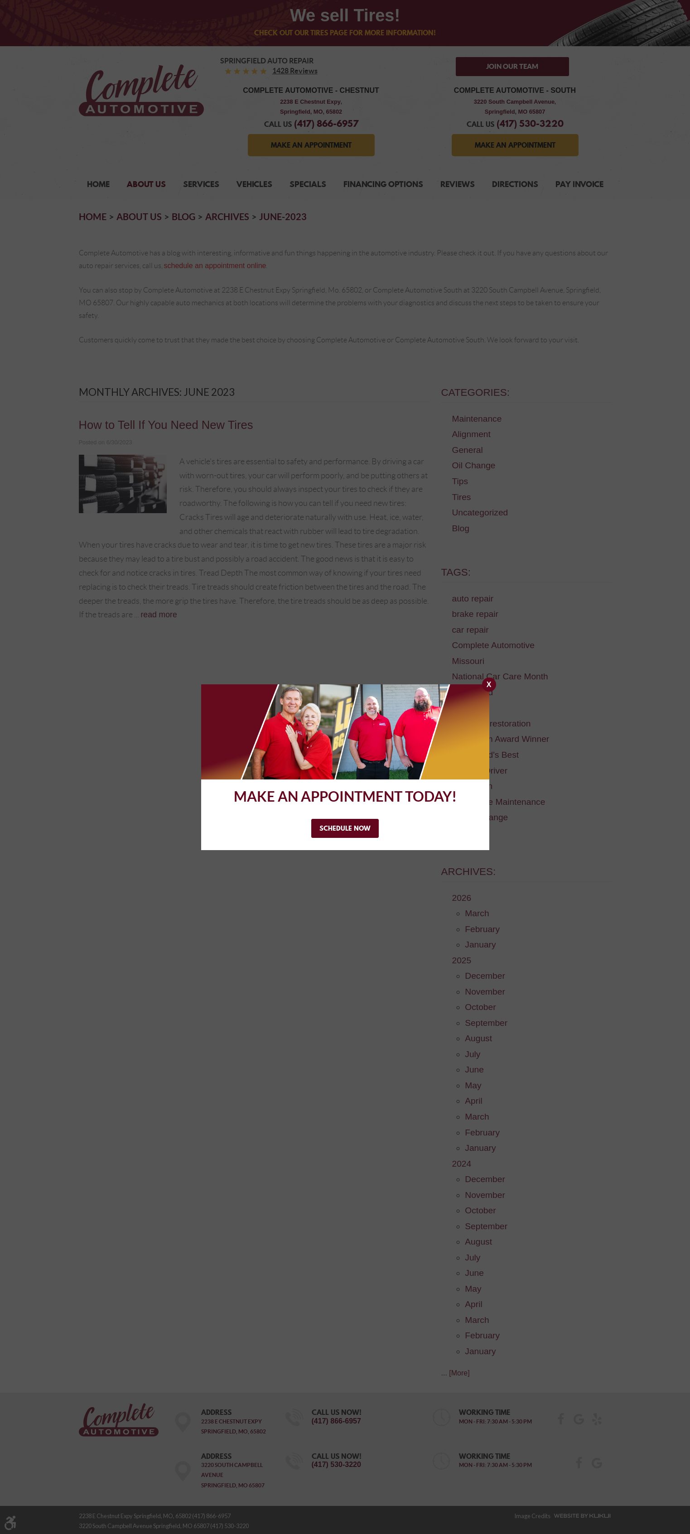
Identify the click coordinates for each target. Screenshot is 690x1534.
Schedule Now (345, 828)
